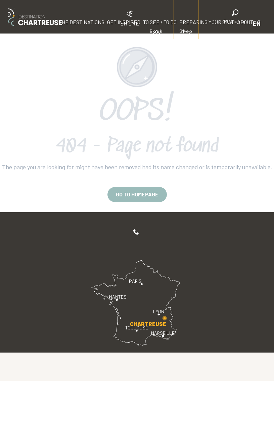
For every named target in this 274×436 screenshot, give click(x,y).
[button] (235, 17)
